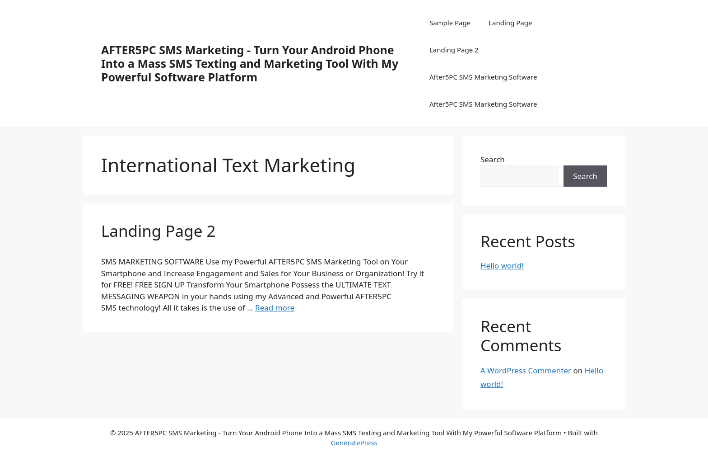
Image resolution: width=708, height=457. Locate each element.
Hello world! (502, 265)
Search (492, 159)
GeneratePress (354, 442)
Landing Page (510, 22)
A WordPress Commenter (525, 370)
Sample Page (449, 22)
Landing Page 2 (454, 49)
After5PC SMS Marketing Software (483, 76)
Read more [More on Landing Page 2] (274, 307)
